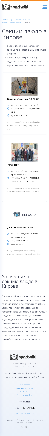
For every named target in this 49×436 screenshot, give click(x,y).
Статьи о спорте (24, 391)
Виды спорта (24, 385)
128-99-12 (25, 407)
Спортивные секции (24, 388)
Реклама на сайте (24, 395)
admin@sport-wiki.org (25, 413)
